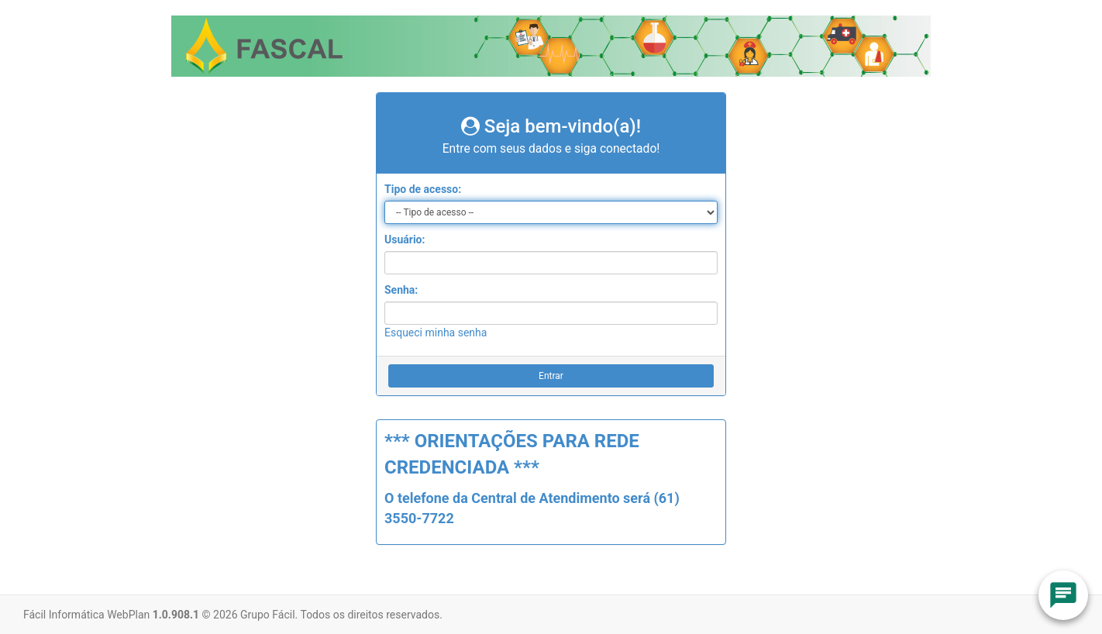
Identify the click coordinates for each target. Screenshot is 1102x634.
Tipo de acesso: (422, 189)
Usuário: (404, 239)
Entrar (551, 375)
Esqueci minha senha (435, 332)
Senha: (401, 290)
